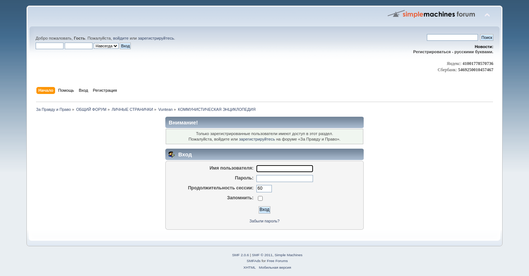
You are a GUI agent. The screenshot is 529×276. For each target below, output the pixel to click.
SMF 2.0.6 (240, 255)
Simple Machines (288, 255)
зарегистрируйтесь (156, 38)
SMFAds (254, 261)
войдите (121, 38)
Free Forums (277, 261)
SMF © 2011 (262, 255)
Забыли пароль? (264, 221)
